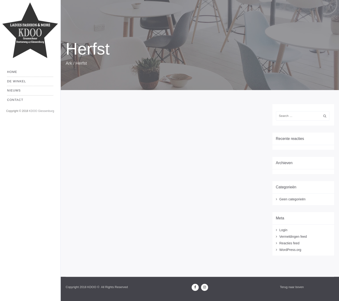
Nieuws (14, 90)
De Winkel (16, 81)
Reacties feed (289, 243)
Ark (69, 63)
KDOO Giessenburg (41, 111)
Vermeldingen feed (293, 236)
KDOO (91, 287)
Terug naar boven (292, 287)
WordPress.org (290, 250)
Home (12, 72)
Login (283, 230)
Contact (15, 100)
